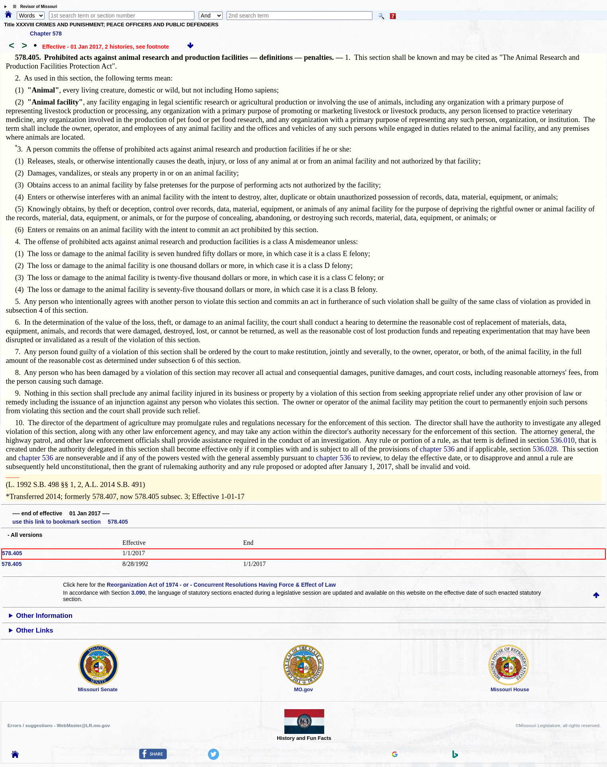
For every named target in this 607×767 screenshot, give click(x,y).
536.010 (562, 440)
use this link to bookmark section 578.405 (70, 522)
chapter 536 (437, 449)
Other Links (34, 630)
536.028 (545, 449)
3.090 (138, 593)
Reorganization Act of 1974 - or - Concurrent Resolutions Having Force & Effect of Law (221, 585)
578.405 (12, 553)
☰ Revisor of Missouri (33, 6)
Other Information (44, 615)
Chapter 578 (46, 33)
